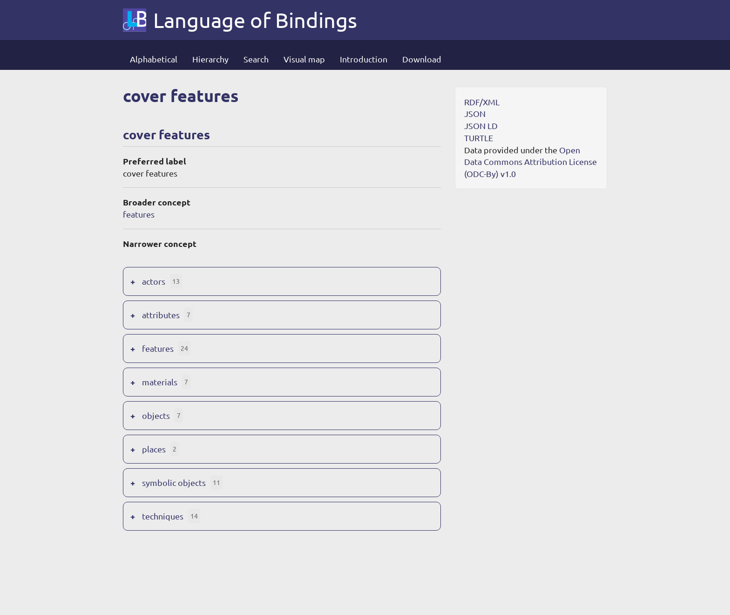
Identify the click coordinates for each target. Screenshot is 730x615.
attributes (161, 315)
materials (159, 382)
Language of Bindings (255, 20)
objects (156, 415)
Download (421, 59)
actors (153, 281)
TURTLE (478, 138)
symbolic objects (174, 482)
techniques (162, 516)
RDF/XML (482, 102)
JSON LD (481, 125)
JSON (475, 113)
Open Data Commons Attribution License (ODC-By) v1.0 (530, 161)
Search (256, 59)
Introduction (363, 59)
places (154, 449)
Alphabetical (153, 59)
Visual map (304, 59)
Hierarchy (210, 59)
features (139, 214)
